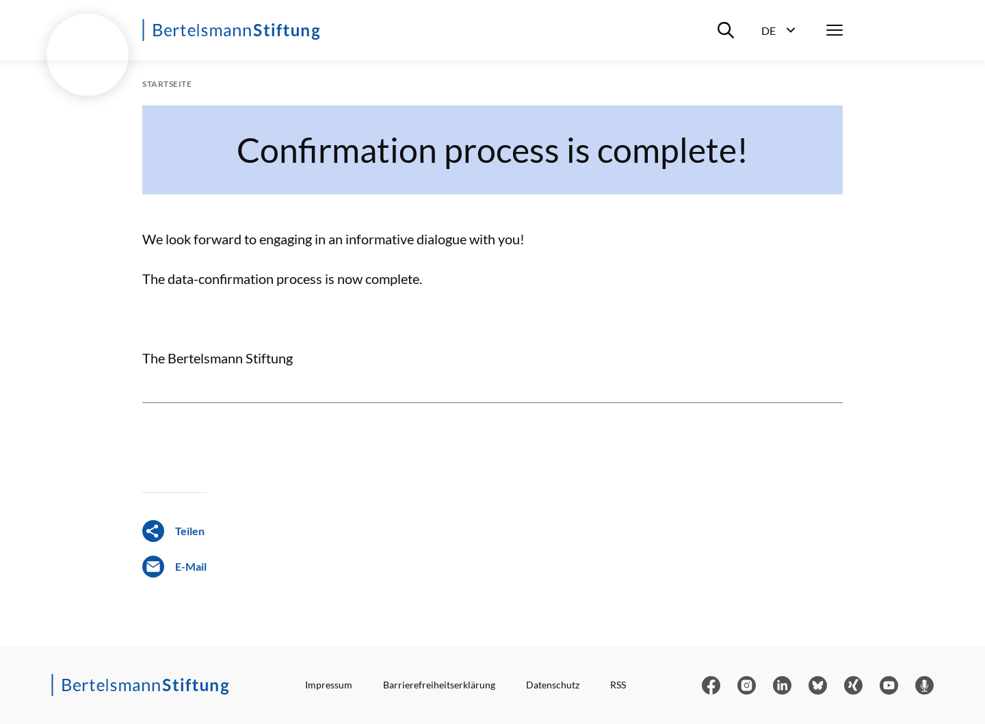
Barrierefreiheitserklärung (439, 684)
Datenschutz (552, 684)
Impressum (328, 684)
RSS (618, 684)
